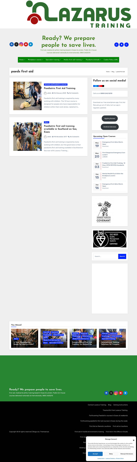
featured (55, 332)
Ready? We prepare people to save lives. (35, 389)
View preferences (126, 454)
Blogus (35, 432)
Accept (95, 454)
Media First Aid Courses (52, 340)
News (47, 123)
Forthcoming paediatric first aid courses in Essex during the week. (104, 421)
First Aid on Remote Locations (100, 426)
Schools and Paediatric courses (56, 84)
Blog (109, 405)
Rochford (105, 146)
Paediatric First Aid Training (59, 88)
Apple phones (109, 118)
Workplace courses (35, 60)
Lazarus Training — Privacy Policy (115, 458)
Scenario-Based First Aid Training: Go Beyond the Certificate (82, 344)
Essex (104, 178)
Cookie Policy (101, 458)
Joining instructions (120, 405)
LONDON (104, 157)
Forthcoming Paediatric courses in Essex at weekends (108, 415)
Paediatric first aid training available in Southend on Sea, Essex (60, 130)
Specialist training (53, 60)
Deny (111, 454)
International (58, 335)
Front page (47, 335)
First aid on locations (120, 426)
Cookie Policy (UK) (111, 60)
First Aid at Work (86, 437)
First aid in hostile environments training (89, 432)
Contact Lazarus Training (97, 405)
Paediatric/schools (93, 60)
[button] (132, 439)
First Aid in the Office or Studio (117, 432)
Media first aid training (73, 60)
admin (47, 93)
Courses (46, 332)
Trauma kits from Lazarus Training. (115, 410)
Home (21, 60)
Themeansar (44, 432)
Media (46, 337)
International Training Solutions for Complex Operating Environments (111, 344)
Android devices (109, 127)
